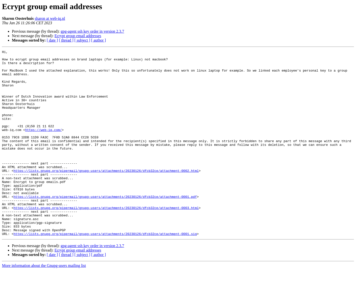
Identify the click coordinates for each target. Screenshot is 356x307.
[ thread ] (66, 40)
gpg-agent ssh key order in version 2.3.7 (92, 31)
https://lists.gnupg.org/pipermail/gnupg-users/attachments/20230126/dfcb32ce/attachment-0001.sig (105, 271)
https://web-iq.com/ (43, 146)
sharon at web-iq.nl (50, 18)
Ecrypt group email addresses (77, 36)
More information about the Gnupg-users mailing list (44, 303)
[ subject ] (82, 40)
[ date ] (52, 40)
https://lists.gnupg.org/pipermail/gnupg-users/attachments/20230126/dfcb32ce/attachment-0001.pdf (105, 226)
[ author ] (98, 40)
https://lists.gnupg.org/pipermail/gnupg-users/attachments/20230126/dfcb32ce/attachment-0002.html (106, 195)
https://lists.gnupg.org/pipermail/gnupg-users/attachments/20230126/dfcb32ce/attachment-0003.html (106, 239)
